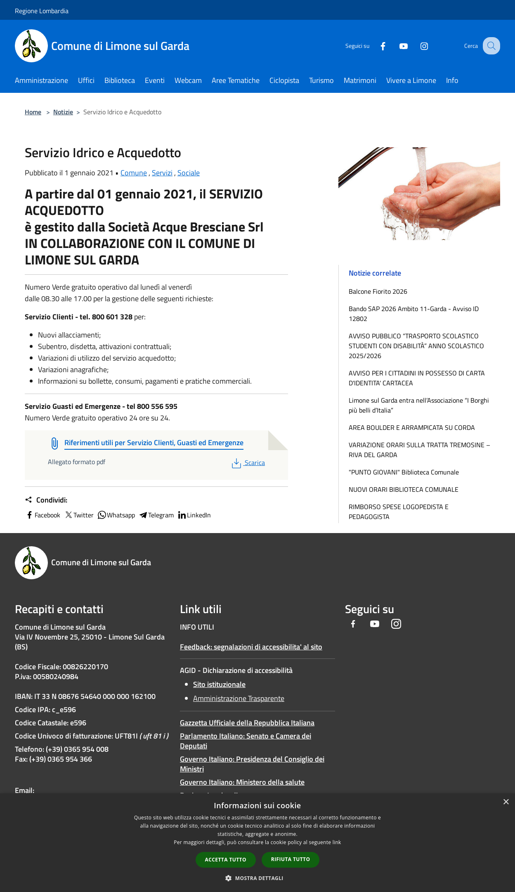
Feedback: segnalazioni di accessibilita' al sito (251, 646)
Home (33, 112)
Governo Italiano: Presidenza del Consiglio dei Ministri (252, 763)
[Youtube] (396, 45)
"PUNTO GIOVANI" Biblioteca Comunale (404, 472)
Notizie (63, 112)
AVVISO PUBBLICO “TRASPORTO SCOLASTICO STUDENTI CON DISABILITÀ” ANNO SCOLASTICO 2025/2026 (416, 346)
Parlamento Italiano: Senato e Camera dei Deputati (245, 740)
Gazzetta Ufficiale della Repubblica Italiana (247, 722)
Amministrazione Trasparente (238, 698)
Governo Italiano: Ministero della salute (242, 782)
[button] (257, 878)
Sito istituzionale (219, 684)
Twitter (79, 515)
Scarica (247, 462)
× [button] (506, 802)
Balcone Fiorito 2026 (378, 291)
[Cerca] (490, 46)
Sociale (188, 172)
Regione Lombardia (42, 11)
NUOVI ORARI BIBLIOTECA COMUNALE (403, 489)
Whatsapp (116, 515)
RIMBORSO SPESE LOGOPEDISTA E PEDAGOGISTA (399, 512)
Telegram (156, 515)
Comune (133, 172)
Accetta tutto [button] (225, 859)
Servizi (162, 172)
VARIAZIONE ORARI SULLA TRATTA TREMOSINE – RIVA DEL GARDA (419, 450)
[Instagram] (417, 45)
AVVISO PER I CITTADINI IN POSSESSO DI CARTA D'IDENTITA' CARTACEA (417, 378)
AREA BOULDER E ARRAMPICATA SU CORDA (412, 427)
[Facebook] (375, 45)
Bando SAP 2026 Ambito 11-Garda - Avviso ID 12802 (414, 313)
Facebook (42, 515)
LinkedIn (194, 515)
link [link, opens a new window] (337, 842)
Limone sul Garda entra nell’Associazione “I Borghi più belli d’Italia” (419, 405)
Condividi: (46, 500)
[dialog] (257, 842)
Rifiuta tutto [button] (290, 859)
